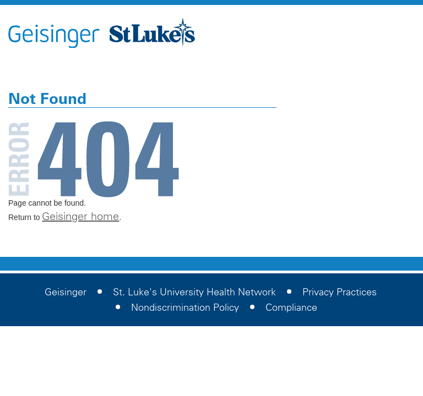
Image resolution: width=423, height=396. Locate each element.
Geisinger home (80, 216)
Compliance (291, 307)
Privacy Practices (339, 292)
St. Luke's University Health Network (194, 292)
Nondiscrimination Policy (185, 307)
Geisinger (65, 292)
